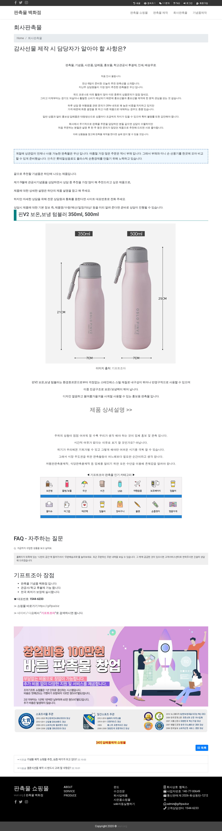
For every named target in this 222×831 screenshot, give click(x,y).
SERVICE (69, 791)
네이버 (21, 613)
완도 (116, 787)
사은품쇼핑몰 (122, 799)
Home (20, 38)
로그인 (188, 3)
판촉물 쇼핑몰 (139, 13)
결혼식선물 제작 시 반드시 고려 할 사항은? (49, 768)
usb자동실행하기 (124, 804)
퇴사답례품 (121, 795)
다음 (31, 613)
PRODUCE (70, 795)
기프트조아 (119, 368)
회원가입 (202, 3)
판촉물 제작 (160, 13)
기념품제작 (200, 13)
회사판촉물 (180, 13)
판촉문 (51, 158)
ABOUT (68, 787)
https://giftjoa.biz (48, 606)
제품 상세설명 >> (111, 409)
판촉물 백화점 (27, 12)
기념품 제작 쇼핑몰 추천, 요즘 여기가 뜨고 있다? (52, 759)
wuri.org (18, 795)
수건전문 (119, 791)
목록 (201, 747)
